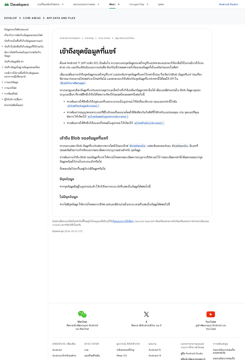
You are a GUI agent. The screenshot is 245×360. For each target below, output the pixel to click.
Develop (10, 18)
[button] (23, 46)
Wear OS (122, 355)
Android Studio (228, 4)
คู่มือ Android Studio (192, 353)
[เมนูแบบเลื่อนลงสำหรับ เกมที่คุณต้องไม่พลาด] (64, 4)
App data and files (61, 18)
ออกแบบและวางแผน (84, 4)
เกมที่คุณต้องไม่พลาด (48, 4)
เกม (86, 349)
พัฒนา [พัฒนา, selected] (112, 4)
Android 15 (155, 349)
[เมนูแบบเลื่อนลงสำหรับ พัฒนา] (120, 4)
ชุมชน (161, 4)
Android (57, 349)
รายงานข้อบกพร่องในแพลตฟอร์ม (224, 351)
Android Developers (70, 38)
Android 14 (155, 355)
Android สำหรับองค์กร (64, 355)
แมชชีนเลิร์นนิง (92, 355)
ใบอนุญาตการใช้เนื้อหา (123, 221)
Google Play (136, 4)
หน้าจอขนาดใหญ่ (125, 349)
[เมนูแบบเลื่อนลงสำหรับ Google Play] (149, 4)
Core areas (32, 18)
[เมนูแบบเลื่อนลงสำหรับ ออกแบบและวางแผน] (100, 4)
